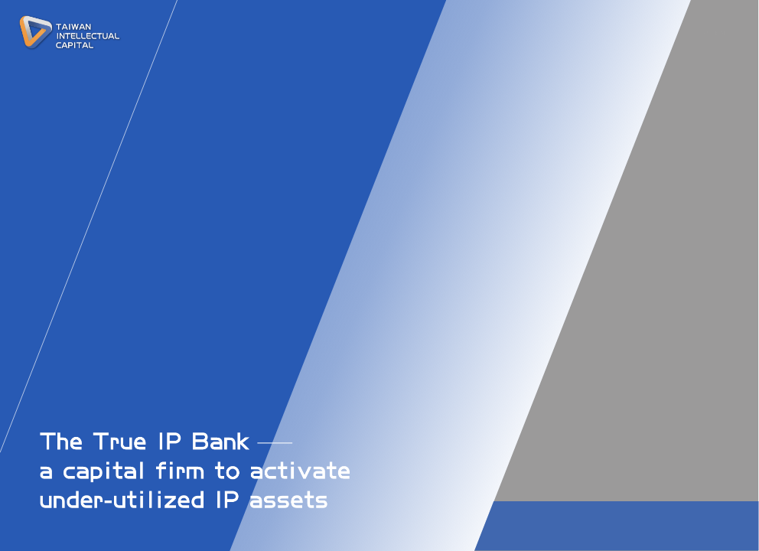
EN (720, 33)
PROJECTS (523, 35)
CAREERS (658, 35)
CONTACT (592, 35)
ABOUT (415, 35)
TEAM (464, 35)
